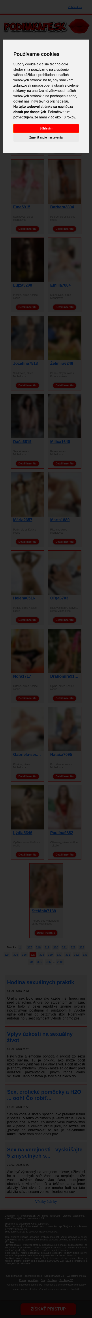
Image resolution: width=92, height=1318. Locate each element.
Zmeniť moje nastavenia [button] (46, 137)
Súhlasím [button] (46, 128)
